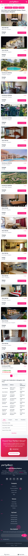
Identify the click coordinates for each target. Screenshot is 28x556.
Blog (14, 494)
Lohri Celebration (18, 4)
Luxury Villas (14, 504)
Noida (16, 419)
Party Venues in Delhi (6, 422)
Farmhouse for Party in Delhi (7, 425)
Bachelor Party (14, 521)
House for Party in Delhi (6, 430)
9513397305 (15, 449)
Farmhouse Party (14, 523)
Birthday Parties (14, 519)
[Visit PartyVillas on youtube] (21, 479)
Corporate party (14, 517)
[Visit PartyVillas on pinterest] (17, 479)
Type (3, 7)
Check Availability (22, 32)
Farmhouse (14, 502)
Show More (14, 433)
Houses (14, 508)
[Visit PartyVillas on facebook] (6, 479)
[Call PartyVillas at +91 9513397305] (26, 2)
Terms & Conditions (14, 488)
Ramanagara (11, 4)
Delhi (4, 419)
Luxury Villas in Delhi (6, 427)
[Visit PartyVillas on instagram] (10, 479)
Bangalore (6, 4)
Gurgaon (10, 419)
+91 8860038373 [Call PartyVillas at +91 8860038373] (6, 539)
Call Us (7, 554)
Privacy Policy (14, 490)
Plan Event (21, 554)
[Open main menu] (1, 2)
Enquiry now (14, 492)
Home (2, 4)
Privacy (12, 545)
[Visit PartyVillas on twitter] (14, 479)
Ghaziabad (23, 419)
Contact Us (14, 486)
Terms (16, 545)
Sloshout (21, 472)
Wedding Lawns (14, 506)
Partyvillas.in (11, 543)
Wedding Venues (14, 515)
